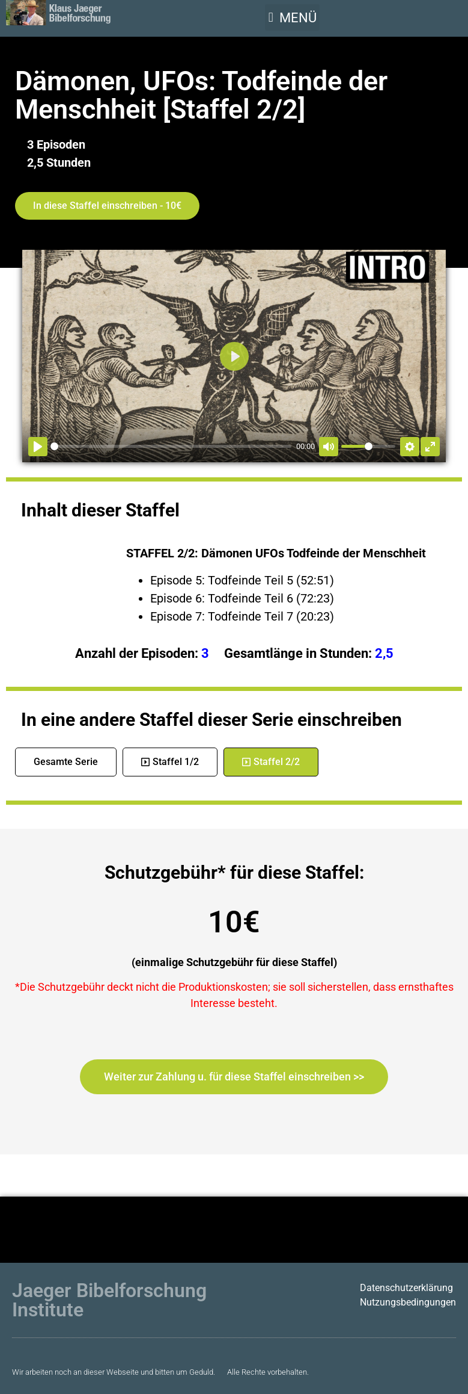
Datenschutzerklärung (406, 1287)
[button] (292, 17)
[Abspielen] (37, 446)
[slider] (170, 446)
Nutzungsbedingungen (408, 1302)
